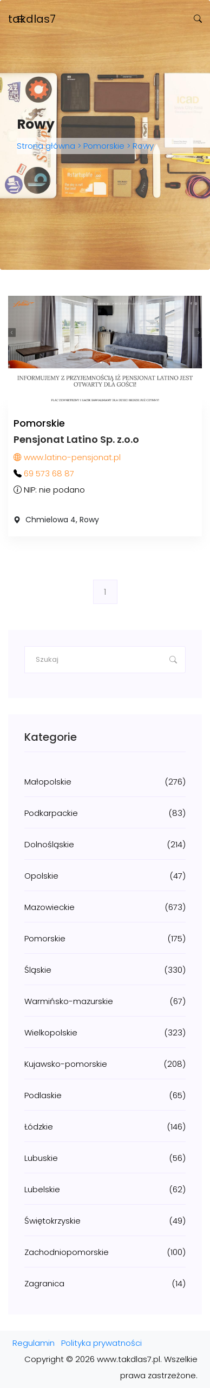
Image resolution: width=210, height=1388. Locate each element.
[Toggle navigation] (20, 19)
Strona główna (47, 145)
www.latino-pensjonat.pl (67, 457)
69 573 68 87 (49, 473)
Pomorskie (104, 145)
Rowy (142, 145)
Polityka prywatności (101, 1343)
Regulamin (33, 1343)
